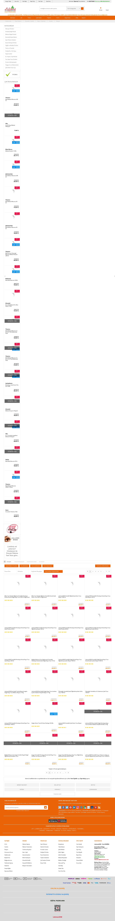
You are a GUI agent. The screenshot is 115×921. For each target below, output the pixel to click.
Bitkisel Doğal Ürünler (10, 34)
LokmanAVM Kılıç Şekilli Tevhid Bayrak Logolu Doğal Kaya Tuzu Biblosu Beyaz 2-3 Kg (16, 692)
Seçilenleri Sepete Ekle (53, 571)
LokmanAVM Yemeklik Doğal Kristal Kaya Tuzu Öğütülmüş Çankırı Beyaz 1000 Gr (70, 660)
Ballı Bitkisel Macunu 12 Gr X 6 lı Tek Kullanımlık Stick (11, 332)
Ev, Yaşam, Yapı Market (11, 56)
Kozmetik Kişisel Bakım (11, 37)
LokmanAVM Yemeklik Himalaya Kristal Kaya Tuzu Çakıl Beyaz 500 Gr (17, 660)
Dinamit (7, 303)
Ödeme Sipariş (26, 844)
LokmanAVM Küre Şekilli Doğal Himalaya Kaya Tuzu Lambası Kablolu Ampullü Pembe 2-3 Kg (96, 724)
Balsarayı (8, 278)
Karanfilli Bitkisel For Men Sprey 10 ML (11, 305)
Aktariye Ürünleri (9, 29)
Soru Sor (17, 1)
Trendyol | (65, 829)
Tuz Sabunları (48, 566)
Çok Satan (39, 18)
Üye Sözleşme (79, 847)
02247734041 (92, 1)
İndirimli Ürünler (44, 847)
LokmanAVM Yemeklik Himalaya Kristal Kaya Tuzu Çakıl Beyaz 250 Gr (97, 596)
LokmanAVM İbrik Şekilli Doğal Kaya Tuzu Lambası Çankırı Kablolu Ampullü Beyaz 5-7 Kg (44, 692)
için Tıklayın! (100, 848)
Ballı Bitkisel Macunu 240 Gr (11, 100)
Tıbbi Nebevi (61, 847)
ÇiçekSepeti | (47, 829)
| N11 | (33, 829)
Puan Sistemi (18, 21)
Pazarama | (80, 829)
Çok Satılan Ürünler (45, 860)
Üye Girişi (83, 778)
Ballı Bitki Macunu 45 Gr (11, 461)
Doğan (22, 789)
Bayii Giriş (78, 855)
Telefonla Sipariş (8, 863)
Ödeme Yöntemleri (27, 847)
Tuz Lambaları (36, 566)
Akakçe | (69, 830)
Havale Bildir (79, 860)
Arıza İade (78, 863)
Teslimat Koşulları (26, 849)
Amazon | (59, 829)
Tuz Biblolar (24, 566)
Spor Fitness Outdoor (10, 40)
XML (77, 18)
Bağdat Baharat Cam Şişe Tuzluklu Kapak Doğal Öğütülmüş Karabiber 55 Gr (16, 755)
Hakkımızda (8, 21)
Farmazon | (57, 830)
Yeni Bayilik (79, 852)
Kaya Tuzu (67, 18)
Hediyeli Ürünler (44, 852)
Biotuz (93, 785)
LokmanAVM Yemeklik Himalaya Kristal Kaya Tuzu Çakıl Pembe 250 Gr (17, 628)
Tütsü (29, 18)
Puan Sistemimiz (44, 855)
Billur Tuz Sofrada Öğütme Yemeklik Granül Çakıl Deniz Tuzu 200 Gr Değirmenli (44, 596)
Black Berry (8, 149)
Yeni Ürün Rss (61, 871)
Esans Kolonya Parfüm (11, 42)
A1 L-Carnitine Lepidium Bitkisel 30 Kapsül (11, 436)
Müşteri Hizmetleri (27, 865)
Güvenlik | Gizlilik (29, 21)
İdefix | (74, 830)
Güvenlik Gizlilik (26, 860)
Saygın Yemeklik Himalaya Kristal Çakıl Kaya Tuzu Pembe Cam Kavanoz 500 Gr (44, 755)
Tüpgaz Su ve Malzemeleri (12, 65)
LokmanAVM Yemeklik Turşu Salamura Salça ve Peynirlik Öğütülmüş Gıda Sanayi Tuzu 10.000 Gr (97, 755)
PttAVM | (53, 829)
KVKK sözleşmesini (11, 810)
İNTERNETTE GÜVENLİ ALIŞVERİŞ (57, 894)
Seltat (7, 459)
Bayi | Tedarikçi (41, 21)
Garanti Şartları (26, 855)
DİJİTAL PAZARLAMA (57, 901)
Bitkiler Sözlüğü (62, 860)
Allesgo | (64, 830)
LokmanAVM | (39, 829)
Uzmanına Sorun (8, 852)
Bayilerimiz (7, 857)
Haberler (6, 865)
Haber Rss (61, 868)
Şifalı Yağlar (61, 852)
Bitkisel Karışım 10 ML (10, 151)
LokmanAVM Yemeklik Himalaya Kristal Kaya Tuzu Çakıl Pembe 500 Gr (70, 628)
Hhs (6, 123)
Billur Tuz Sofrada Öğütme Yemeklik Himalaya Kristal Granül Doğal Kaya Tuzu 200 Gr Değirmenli (17, 596)
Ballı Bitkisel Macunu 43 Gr (11, 202)
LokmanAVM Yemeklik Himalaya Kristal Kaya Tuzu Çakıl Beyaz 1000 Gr (17, 724)
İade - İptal (25, 852)
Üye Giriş (48, 1)
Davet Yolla (43, 863)
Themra (7, 97)
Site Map (60, 865)
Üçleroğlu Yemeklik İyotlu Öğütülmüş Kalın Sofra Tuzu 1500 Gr (70, 692)
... (103, 571)
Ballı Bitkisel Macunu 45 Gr (11, 228)
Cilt (21, 18)
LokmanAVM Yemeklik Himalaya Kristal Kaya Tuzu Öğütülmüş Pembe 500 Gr (97, 628)
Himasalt (57, 789)
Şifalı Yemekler (62, 855)
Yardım (51, 21)
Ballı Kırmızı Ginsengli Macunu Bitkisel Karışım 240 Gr (11, 254)
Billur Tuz (57, 785)
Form (57, 18)
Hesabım (78, 857)
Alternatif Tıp (61, 863)
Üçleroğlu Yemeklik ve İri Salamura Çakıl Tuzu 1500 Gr (96, 692)
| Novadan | (42, 830)
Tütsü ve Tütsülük (9, 48)
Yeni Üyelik (74, 778)
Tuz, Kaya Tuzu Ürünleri (11, 59)
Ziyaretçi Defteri (8, 871)
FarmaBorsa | (50, 830)
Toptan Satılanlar (44, 857)
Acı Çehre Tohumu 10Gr (11, 511)
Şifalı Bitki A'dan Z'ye (10, 67)
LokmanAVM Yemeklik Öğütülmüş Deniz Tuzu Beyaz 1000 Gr (69, 596)
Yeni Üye (40, 1)
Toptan (49, 18)
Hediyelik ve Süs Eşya (10, 51)
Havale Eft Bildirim (27, 863)
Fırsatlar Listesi (44, 849)
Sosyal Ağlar (7, 868)
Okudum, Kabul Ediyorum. (16, 810)
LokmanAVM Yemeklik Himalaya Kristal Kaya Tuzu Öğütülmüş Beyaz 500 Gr (44, 628)
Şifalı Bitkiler (61, 849)
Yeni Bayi (24, 1)
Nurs (6, 510)
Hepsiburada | (73, 829)
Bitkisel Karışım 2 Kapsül (11, 410)
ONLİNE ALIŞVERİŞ (57, 888)
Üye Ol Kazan (43, 844)
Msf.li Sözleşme (26, 857)
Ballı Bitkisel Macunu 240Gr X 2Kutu (10, 486)
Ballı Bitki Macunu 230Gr (11, 280)
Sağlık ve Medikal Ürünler (11, 45)
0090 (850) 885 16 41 (99, 854)
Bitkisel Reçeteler (62, 857)
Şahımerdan (9, 174)
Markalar (12, 18)
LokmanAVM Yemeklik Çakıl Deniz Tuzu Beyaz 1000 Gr (69, 724)
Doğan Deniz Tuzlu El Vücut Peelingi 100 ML (42, 723)
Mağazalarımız (8, 860)
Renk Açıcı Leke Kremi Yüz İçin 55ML (11, 385)
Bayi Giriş (32, 1)
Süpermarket (8, 54)
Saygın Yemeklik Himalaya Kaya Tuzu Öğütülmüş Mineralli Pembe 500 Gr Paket (70, 755)
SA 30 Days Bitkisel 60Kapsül (10, 126)
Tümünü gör (57, 794)
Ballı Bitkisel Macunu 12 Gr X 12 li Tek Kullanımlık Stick (11, 359)
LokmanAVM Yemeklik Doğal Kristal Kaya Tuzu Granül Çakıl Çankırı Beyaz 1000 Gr (96, 660)
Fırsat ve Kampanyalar (11, 62)
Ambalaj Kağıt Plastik (10, 31)
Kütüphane (61, 844)
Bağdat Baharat (22, 785)
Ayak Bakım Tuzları (11, 566)
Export (83, 18)
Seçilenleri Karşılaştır (36, 571)
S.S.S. (5, 844)
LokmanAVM (93, 789)
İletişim (58, 21)
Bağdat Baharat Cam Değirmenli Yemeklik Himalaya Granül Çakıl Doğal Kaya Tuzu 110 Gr (43, 660)
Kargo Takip (8, 1)
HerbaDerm (8, 383)
